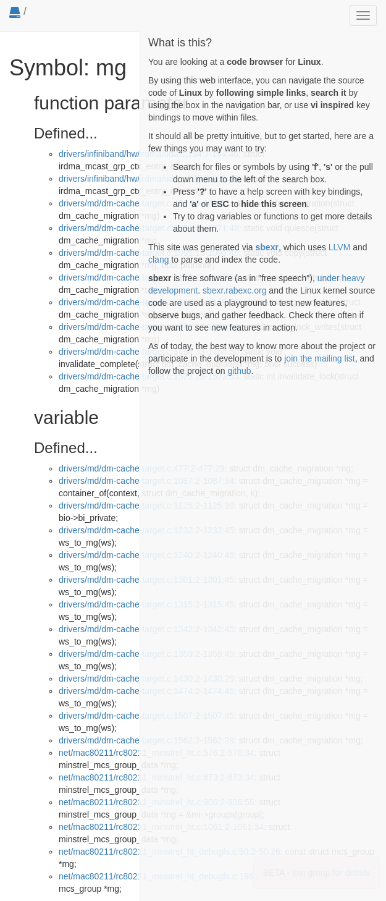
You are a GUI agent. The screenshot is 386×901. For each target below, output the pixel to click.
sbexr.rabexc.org (235, 290)
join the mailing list (319, 358)
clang (158, 259)
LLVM (340, 247)
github (239, 371)
